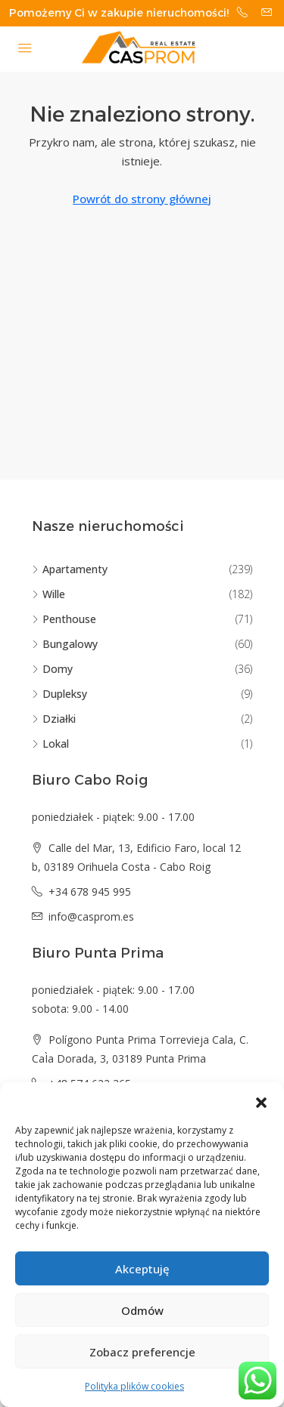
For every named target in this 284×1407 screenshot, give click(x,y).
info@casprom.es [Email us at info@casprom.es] (91, 916)
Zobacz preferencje (142, 1351)
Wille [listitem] (48, 594)
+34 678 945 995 (89, 891)
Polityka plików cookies (134, 1386)
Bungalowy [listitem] (65, 644)
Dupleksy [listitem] (59, 694)
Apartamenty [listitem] (70, 569)
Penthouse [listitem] (64, 619)
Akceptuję (142, 1268)
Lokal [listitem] (50, 743)
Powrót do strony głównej (142, 198)
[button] (261, 1101)
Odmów (142, 1310)
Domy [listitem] (52, 669)
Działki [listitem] (54, 718)
